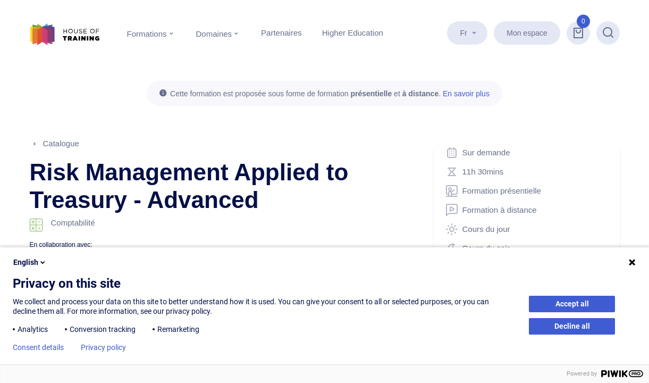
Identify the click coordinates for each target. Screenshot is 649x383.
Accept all (572, 303)
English (30, 262)
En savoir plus (466, 93)
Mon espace (527, 33)
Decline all (572, 326)
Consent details (38, 347)
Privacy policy (103, 347)
